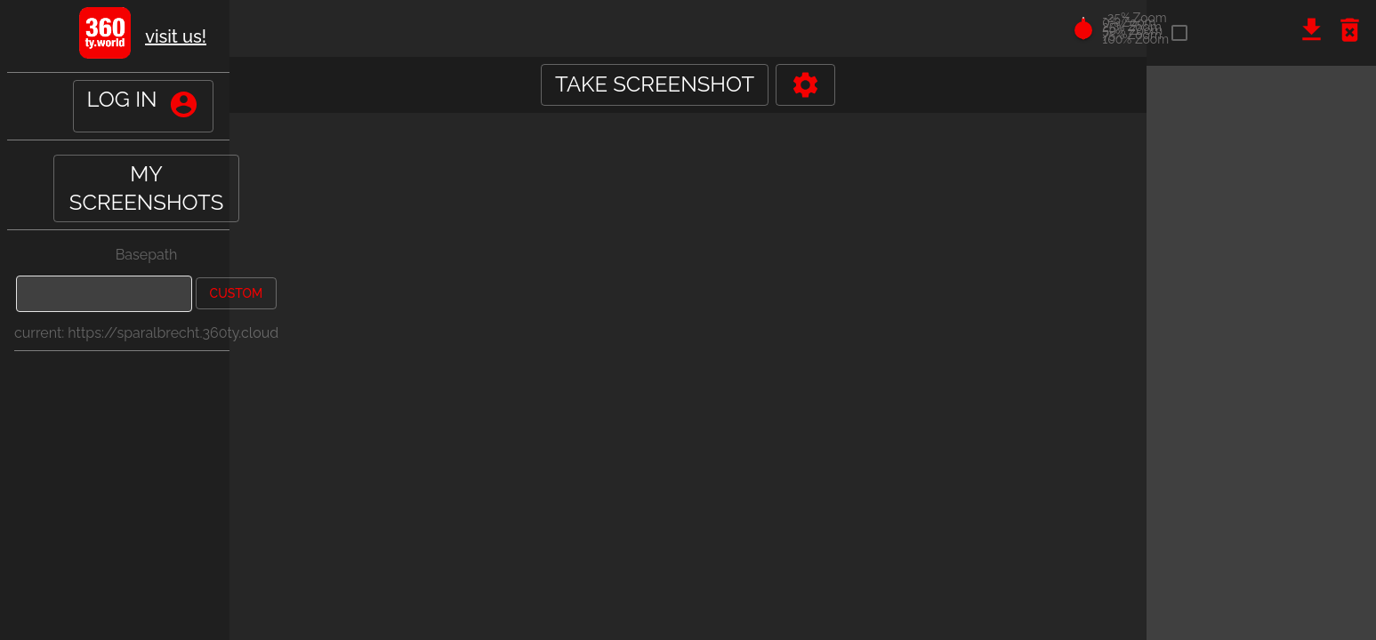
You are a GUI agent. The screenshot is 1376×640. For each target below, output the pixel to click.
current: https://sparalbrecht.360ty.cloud (146, 332)
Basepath (147, 254)
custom (236, 293)
